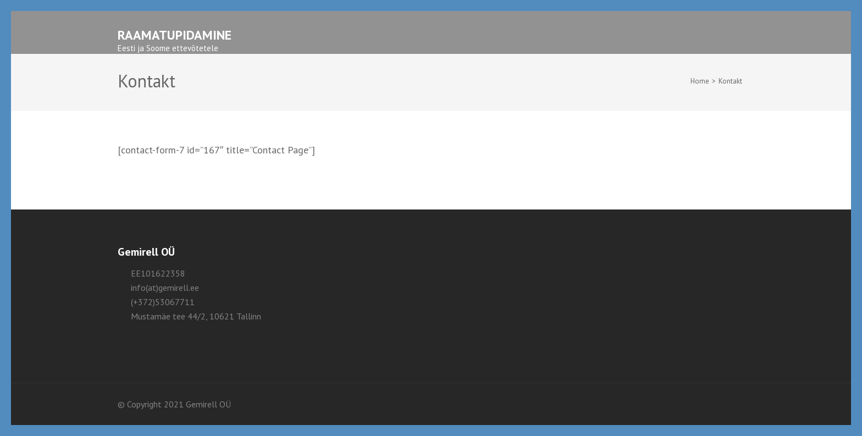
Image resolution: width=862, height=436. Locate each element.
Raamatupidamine (174, 34)
